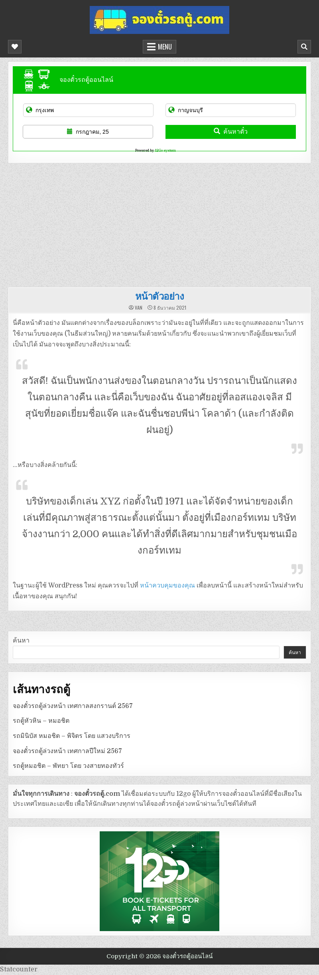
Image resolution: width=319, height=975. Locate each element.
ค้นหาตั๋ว (231, 131)
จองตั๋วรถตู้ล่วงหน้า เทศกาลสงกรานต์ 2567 (73, 706)
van (138, 307)
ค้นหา (21, 640)
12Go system (165, 150)
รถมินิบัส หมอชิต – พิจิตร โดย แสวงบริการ (71, 736)
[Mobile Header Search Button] (304, 46)
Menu (165, 46)
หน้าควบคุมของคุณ (167, 585)
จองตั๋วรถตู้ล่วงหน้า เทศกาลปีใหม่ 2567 (67, 751)
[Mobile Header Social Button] (15, 46)
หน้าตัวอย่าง (159, 295)
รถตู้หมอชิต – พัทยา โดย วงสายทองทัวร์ (68, 765)
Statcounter (18, 969)
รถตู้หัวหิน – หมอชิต (41, 720)
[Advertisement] (159, 223)
